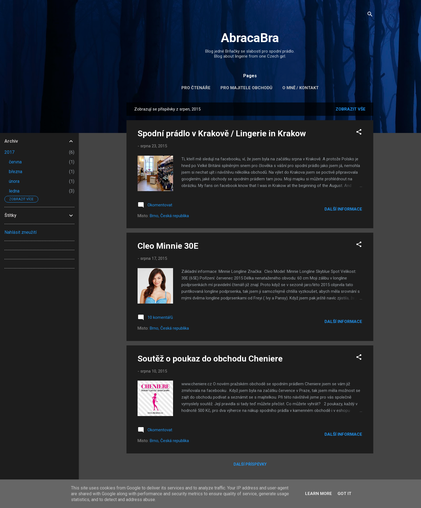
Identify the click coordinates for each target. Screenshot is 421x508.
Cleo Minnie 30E (168, 246)
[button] (359, 133)
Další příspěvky (250, 464)
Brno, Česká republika (169, 215)
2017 (9, 152)
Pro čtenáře (195, 87)
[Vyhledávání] (370, 15)
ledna (14, 191)
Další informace (343, 209)
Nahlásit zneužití (20, 232)
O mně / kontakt (300, 87)
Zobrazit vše (351, 109)
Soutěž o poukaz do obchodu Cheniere (210, 358)
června (15, 162)
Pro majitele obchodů (246, 87)
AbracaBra (250, 37)
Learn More (318, 493)
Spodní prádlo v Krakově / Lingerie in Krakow (222, 133)
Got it (344, 493)
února (14, 181)
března (15, 171)
